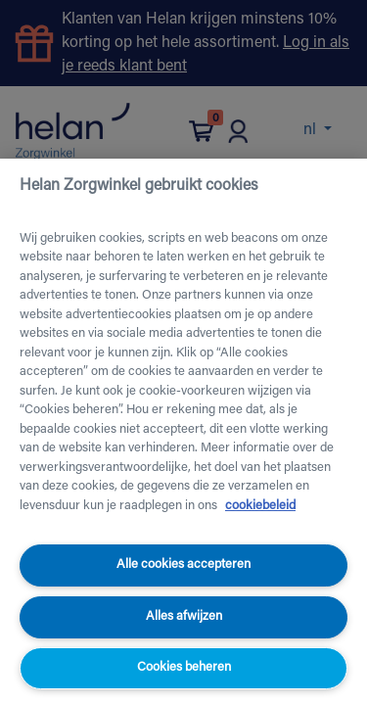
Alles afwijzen (184, 616)
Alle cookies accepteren (183, 564)
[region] (183, 432)
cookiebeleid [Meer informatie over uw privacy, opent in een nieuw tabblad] (260, 505)
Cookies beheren (184, 667)
